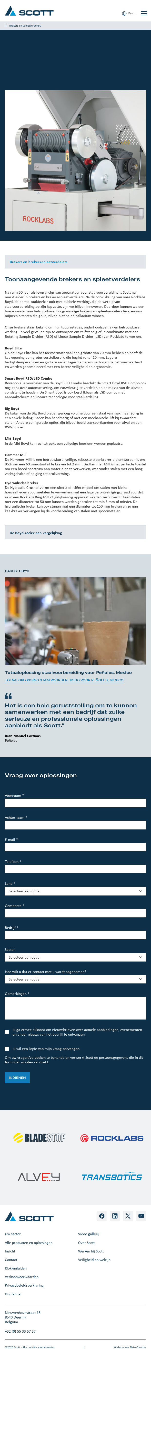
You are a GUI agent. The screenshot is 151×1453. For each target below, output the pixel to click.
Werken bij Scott (91, 1251)
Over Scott (86, 1242)
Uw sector (13, 1234)
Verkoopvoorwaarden (22, 1276)
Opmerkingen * (17, 993)
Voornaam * (14, 795)
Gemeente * (14, 905)
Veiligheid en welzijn (94, 1259)
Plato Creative (138, 1347)
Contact (11, 1259)
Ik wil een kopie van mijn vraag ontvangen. (46, 1048)
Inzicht (10, 1251)
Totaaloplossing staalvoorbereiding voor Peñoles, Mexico (64, 680)
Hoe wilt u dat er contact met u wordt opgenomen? (45, 971)
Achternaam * (16, 817)
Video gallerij (88, 1234)
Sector (10, 949)
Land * (10, 883)
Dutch (128, 13)
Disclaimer (13, 1294)
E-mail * (11, 839)
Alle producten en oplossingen (28, 1242)
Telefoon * (13, 861)
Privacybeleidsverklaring (24, 1285)
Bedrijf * (12, 927)
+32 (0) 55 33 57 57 (20, 1331)
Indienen (17, 1078)
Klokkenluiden (16, 1268)
